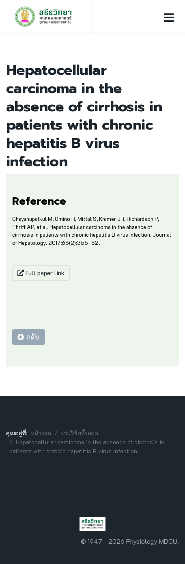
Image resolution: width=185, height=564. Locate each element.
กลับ (28, 337)
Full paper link (41, 272)
